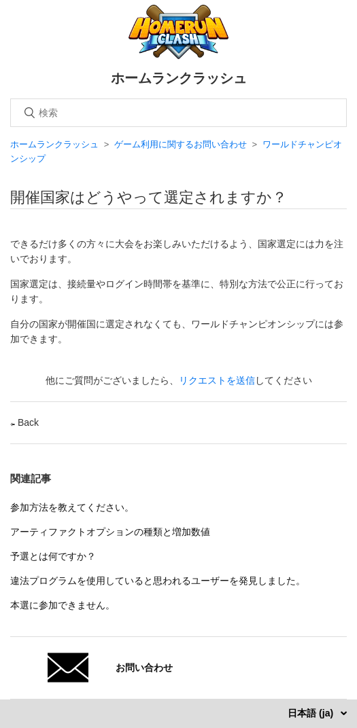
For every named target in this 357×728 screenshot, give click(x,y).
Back (24, 422)
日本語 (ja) (312, 713)
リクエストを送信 (217, 380)
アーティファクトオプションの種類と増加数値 (110, 531)
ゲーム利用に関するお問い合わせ (180, 144)
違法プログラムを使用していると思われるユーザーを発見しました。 (157, 580)
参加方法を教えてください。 (72, 507)
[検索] (178, 112)
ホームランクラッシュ (54, 144)
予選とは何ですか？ (53, 556)
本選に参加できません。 (62, 605)
